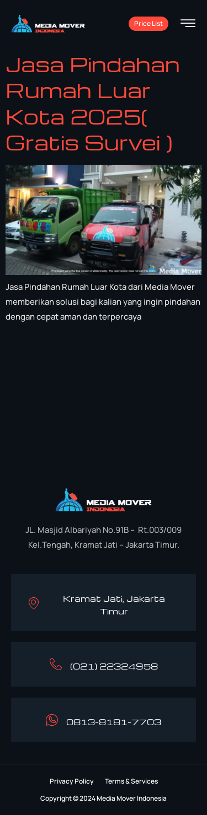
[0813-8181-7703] (52, 720)
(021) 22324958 (114, 666)
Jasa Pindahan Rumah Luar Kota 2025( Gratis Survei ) (93, 103)
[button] (72, 781)
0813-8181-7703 (113, 721)
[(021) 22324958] (56, 664)
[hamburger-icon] (188, 24)
